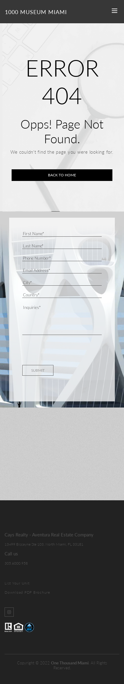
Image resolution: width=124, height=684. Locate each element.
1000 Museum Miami (36, 12)
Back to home (62, 175)
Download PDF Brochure (27, 592)
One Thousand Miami (70, 662)
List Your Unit (17, 583)
